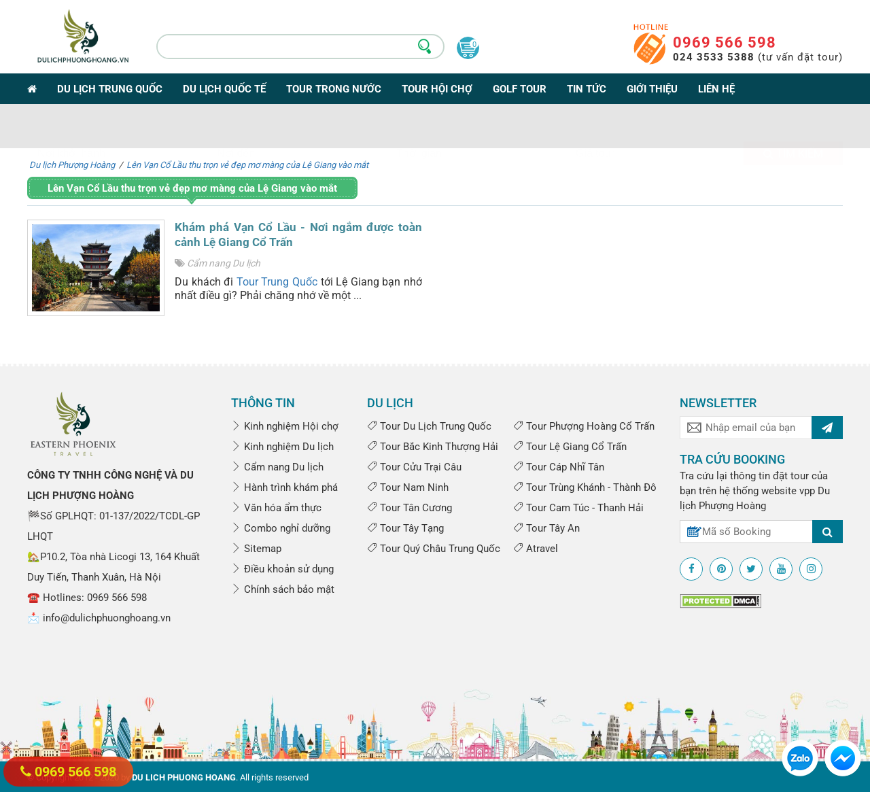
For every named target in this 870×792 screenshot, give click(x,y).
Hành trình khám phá (284, 487)
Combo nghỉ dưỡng (280, 528)
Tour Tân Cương (409, 508)
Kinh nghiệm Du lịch (282, 447)
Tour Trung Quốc (277, 281)
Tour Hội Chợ (437, 89)
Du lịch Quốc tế (224, 89)
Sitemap (256, 549)
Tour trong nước (333, 89)
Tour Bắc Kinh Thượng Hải (432, 447)
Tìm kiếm (793, 127)
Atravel (535, 549)
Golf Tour (519, 89)
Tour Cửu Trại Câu (414, 467)
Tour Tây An (546, 528)
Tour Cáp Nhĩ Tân (558, 467)
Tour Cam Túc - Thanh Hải (578, 508)
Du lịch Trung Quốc (109, 89)
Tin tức (586, 89)
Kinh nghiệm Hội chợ (284, 426)
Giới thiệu (652, 89)
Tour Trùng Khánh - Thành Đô (585, 487)
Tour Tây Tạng (405, 528)
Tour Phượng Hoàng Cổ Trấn (584, 426)
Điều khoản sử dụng (282, 569)
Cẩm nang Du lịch (223, 263)
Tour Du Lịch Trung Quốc (429, 426)
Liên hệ (716, 89)
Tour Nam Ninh (408, 487)
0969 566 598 (724, 42)
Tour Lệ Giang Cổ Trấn (570, 447)
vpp (807, 491)
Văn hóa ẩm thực (276, 508)
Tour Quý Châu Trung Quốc (433, 549)
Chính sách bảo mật (282, 589)
